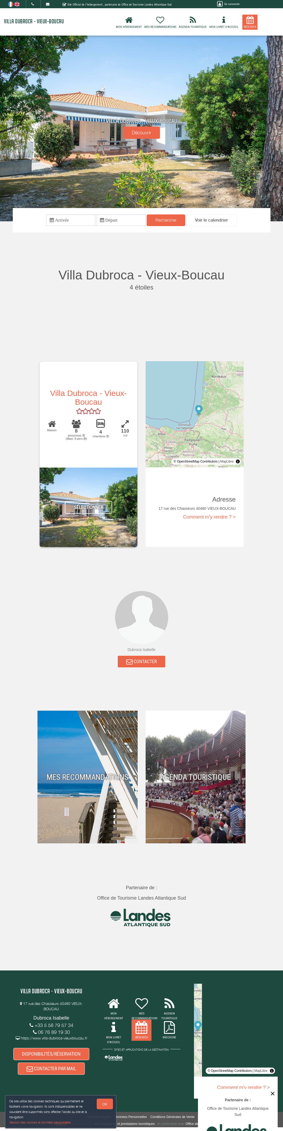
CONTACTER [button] (141, 663)
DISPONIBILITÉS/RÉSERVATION (51, 1057)
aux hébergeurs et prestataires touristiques (124, 1127)
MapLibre (227, 462)
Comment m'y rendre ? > (209, 518)
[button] (211, 220)
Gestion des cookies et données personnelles (40, 1122)
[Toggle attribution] (238, 462)
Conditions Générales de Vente (172, 1121)
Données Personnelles (131, 1121)
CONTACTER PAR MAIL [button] (51, 1072)
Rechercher (165, 220)
